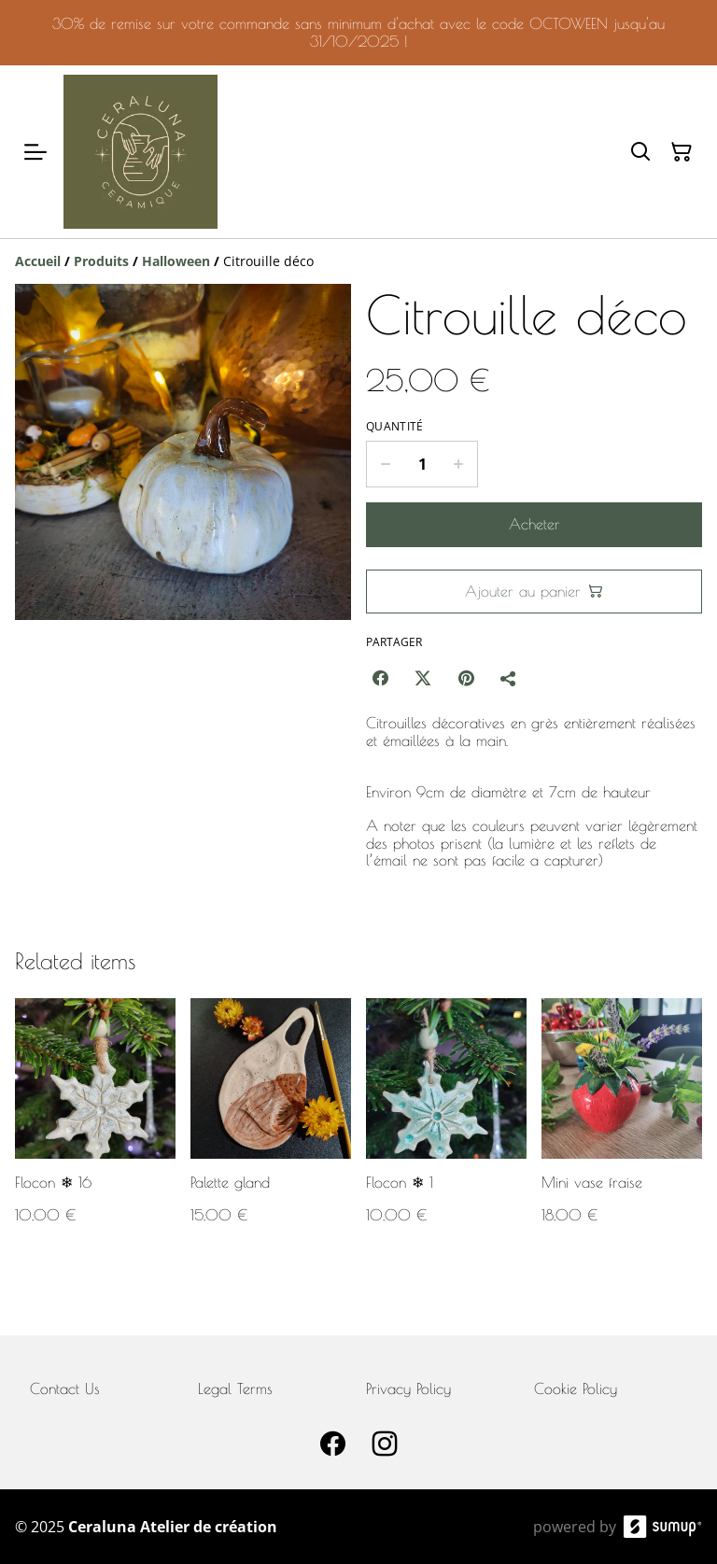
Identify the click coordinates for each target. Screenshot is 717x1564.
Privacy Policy (408, 1388)
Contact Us (65, 1388)
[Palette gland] (270, 1129)
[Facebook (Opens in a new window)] (380, 678)
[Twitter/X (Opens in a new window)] (423, 678)
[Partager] (509, 678)
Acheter (534, 523)
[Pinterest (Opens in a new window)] (466, 678)
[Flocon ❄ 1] (446, 1129)
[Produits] (101, 261)
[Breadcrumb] (358, 261)
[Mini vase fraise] (621, 1129)
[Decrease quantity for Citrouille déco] (385, 464)
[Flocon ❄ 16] (95, 1129)
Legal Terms (235, 1388)
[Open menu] (35, 152)
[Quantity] (422, 464)
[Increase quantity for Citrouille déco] (459, 464)
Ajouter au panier (534, 591)
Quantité (394, 426)
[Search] (640, 152)
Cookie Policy (575, 1388)
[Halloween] (176, 261)
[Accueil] (38, 261)
